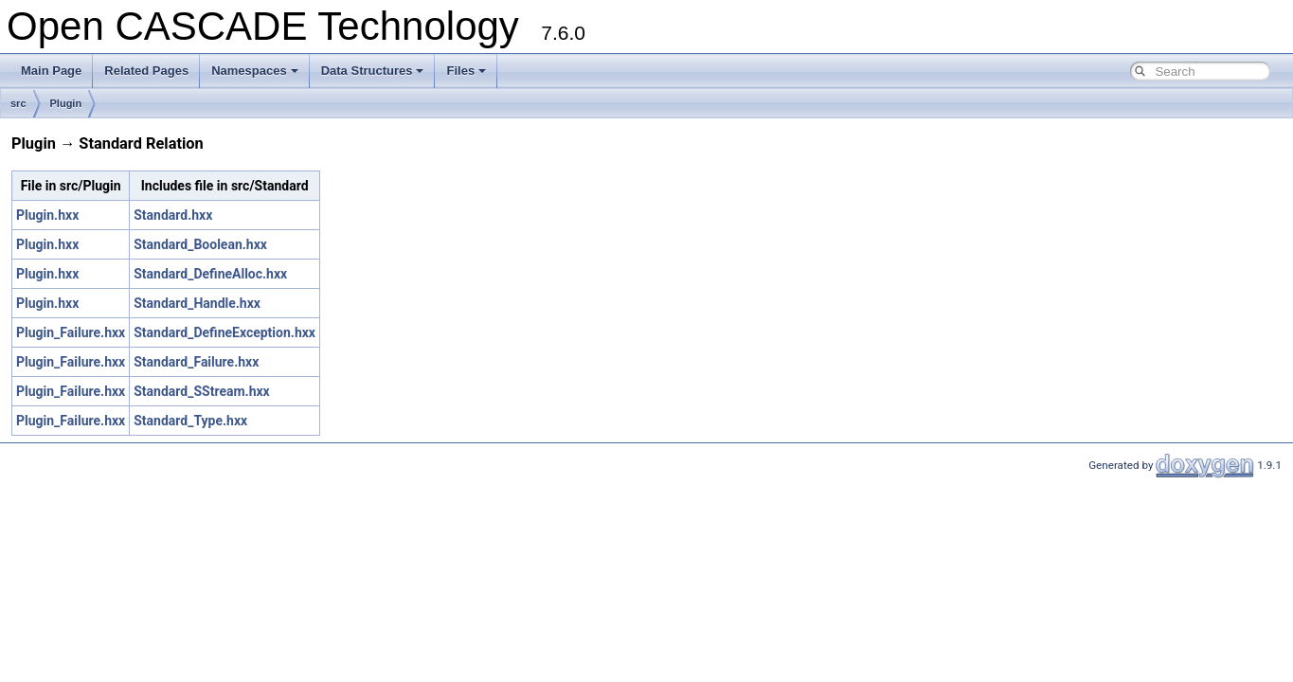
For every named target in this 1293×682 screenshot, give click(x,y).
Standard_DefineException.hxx (224, 332)
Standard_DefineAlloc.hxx (210, 273)
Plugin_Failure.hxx (70, 332)
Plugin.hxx (47, 215)
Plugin (66, 103)
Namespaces (254, 70)
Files (466, 70)
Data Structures (372, 70)
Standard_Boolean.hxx (200, 244)
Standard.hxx (173, 215)
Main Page (51, 70)
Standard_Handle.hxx (197, 303)
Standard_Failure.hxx (196, 361)
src (18, 103)
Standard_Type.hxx (190, 420)
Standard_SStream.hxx (201, 391)
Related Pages (146, 70)
